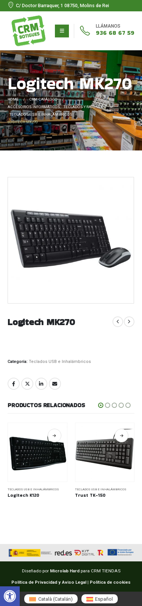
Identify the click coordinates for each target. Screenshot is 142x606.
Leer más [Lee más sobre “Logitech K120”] (111, 435)
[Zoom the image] (28, 19)
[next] (129, 321)
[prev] (117, 321)
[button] (10, 596)
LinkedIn (41, 384)
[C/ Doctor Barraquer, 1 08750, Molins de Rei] (58, 6)
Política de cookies (110, 582)
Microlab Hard (65, 570)
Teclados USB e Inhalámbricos (60, 361)
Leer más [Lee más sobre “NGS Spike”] (44, 435)
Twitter (27, 384)
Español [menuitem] (104, 599)
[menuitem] (50, 598)
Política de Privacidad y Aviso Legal (48, 582)
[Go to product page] (94, 452)
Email (55, 384)
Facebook (14, 384)
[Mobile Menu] (62, 31)
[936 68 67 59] (104, 31)
